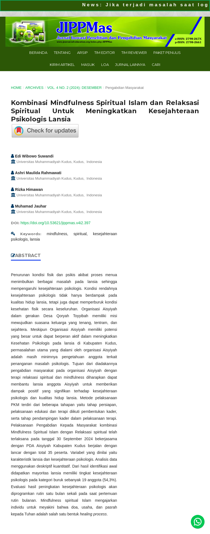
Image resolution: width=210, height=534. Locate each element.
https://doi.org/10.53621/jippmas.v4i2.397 (56, 223)
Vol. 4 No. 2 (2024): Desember (74, 88)
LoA (105, 64)
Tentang (62, 52)
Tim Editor (104, 52)
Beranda (38, 52)
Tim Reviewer (134, 52)
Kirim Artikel (62, 64)
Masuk (88, 64)
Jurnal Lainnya (130, 64)
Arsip (82, 52)
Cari (156, 64)
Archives (34, 88)
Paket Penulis (167, 52)
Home (16, 88)
